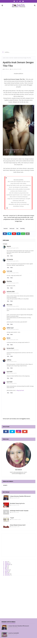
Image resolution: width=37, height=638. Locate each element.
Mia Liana (9, 304)
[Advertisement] (18, 29)
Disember (7, 574)
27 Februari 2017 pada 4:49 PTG (13, 306)
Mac (6, 568)
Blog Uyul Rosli (20, 390)
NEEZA (8, 338)
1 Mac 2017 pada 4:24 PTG (12, 361)
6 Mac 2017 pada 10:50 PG (12, 383)
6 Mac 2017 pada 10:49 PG (12, 373)
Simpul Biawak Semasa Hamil (17, 525)
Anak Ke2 (11, 57)
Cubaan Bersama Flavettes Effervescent (20, 496)
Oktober (7, 563)
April (6, 567)
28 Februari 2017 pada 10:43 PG (13, 349)
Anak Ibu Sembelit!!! (13, 633)
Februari (7, 570)
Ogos (6, 566)
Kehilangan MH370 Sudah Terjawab (19, 510)
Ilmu (17, 228)
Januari (7, 571)
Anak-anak (12, 228)
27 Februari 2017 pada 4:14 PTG (13, 293)
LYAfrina (9, 360)
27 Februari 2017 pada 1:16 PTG (12, 248)
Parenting (22, 228)
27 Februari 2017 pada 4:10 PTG (13, 283)
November (7, 575)
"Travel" (12, 518)
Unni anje (9, 271)
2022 (6, 572)
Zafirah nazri (10, 328)
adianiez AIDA (10, 291)
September (8, 564)
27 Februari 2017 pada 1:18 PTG (12, 261)
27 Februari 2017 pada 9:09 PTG (13, 329)
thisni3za (9, 281)
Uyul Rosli (9, 371)
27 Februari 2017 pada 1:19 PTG (12, 272)
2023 (6, 562)
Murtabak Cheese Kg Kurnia (17, 503)
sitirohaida (10, 259)
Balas (8, 255)
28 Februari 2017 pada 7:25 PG (12, 339)
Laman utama (6, 57)
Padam (11, 255)
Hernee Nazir (10, 348)
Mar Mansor (6, 69)
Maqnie (9, 246)
